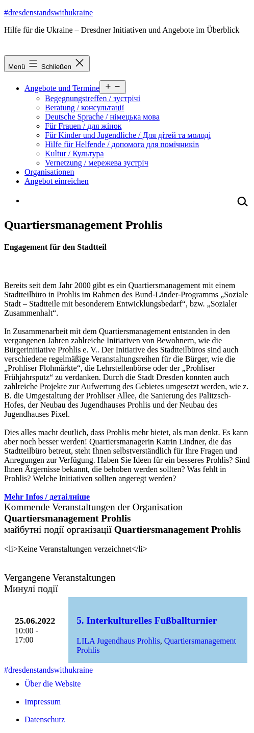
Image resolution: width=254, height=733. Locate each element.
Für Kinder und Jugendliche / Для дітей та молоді (128, 135)
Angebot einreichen (56, 181)
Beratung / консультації (84, 107)
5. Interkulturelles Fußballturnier (147, 620)
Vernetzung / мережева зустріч (96, 162)
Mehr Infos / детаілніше (47, 496)
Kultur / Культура (74, 153)
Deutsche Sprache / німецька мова (102, 116)
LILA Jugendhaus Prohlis (118, 640)
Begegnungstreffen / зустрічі (92, 98)
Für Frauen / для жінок (83, 126)
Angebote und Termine (61, 88)
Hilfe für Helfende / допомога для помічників (122, 144)
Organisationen (49, 172)
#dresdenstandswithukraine (48, 12)
